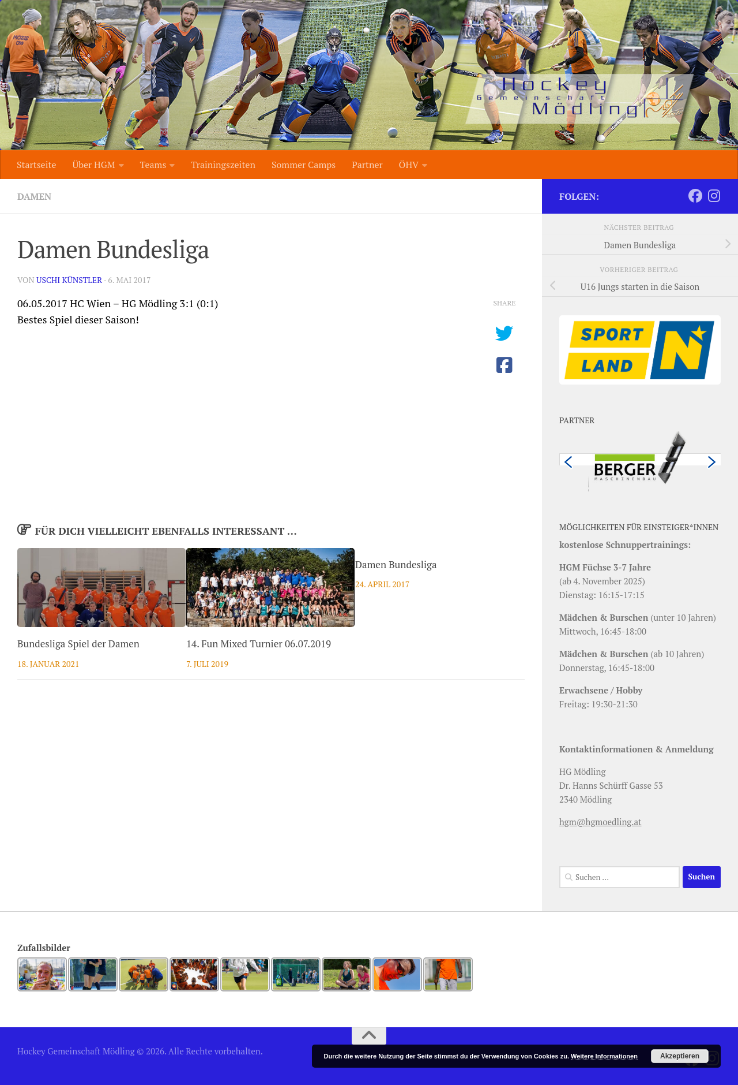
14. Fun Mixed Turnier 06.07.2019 (258, 643)
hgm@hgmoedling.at (600, 821)
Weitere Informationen (604, 1056)
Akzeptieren (679, 1056)
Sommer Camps (304, 164)
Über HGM (93, 164)
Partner (367, 164)
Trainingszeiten (223, 164)
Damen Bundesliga (396, 564)
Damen (34, 196)
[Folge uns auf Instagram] (714, 196)
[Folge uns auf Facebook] (695, 196)
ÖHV (409, 164)
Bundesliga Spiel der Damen (78, 643)
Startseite (36, 164)
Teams (153, 164)
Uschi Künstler (69, 279)
